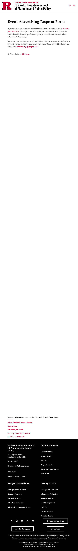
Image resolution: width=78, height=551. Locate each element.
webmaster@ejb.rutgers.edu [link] (27, 47)
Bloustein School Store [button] (55, 521)
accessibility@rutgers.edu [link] (19, 539)
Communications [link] (47, 511)
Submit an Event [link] (47, 516)
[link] (26, 6)
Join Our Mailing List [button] (22, 529)
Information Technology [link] (49, 494)
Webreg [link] (43, 460)
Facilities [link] (44, 507)
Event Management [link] (48, 503)
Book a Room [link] (12, 426)
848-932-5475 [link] (12, 461)
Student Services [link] (47, 452)
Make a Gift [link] (12, 472)
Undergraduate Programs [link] (17, 490)
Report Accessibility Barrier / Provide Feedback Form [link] (51, 539)
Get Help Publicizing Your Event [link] (19, 433)
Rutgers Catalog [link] (46, 456)
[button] (73, 6)
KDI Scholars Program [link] (15, 503)
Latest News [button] (55, 529)
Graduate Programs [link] (15, 494)
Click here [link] (25, 54)
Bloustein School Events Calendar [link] (20, 422)
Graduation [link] (45, 473)
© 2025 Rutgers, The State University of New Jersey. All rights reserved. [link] (39, 542)
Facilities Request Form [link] (16, 437)
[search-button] (70, 6)
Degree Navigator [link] (47, 465)
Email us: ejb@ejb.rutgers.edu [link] (18, 466)
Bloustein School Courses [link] (50, 469)
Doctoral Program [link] (14, 498)
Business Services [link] (47, 498)
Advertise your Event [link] (15, 430)
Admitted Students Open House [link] (19, 507)
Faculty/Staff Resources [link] (49, 490)
